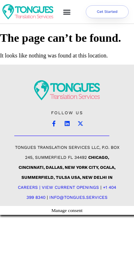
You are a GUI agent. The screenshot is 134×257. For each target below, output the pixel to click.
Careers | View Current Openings (58, 187)
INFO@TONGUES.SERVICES (78, 197)
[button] (67, 12)
